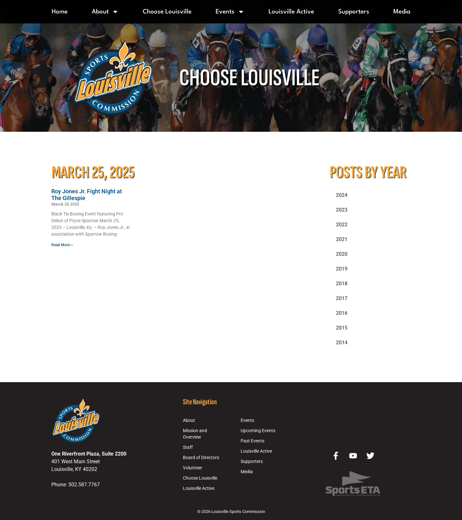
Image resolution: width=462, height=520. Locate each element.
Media (401, 12)
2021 (341, 239)
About (105, 11)
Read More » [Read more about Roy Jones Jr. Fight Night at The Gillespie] (62, 245)
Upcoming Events (258, 430)
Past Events (252, 441)
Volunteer (192, 468)
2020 (341, 254)
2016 (341, 313)
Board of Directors (201, 457)
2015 (341, 328)
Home (60, 12)
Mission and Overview (195, 434)
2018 (341, 284)
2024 (341, 195)
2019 (341, 269)
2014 (341, 343)
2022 (341, 225)
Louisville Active (291, 12)
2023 (341, 210)
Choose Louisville (167, 12)
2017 (341, 298)
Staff (188, 447)
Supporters (353, 12)
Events (230, 11)
